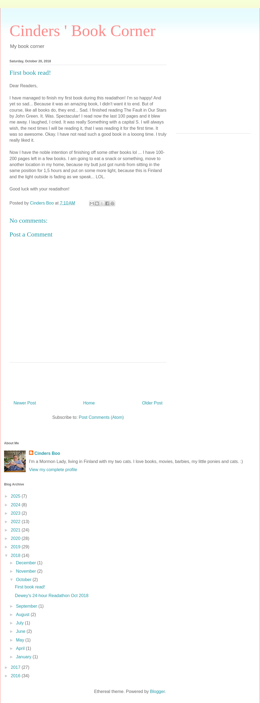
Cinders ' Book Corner (82, 31)
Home (89, 403)
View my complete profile (53, 469)
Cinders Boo (47, 453)
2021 (16, 530)
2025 (16, 496)
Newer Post (25, 403)
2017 (16, 667)
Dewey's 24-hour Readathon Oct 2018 (52, 595)
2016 (16, 675)
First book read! (30, 587)
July (20, 623)
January (24, 657)
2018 (16, 555)
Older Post (152, 403)
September (27, 606)
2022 (16, 521)
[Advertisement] (213, 95)
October (24, 579)
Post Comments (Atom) (101, 417)
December (26, 563)
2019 (16, 547)
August (23, 614)
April (21, 648)
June (21, 631)
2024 (16, 505)
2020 (16, 538)
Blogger (157, 691)
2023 (16, 513)
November (26, 571)
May (20, 640)
